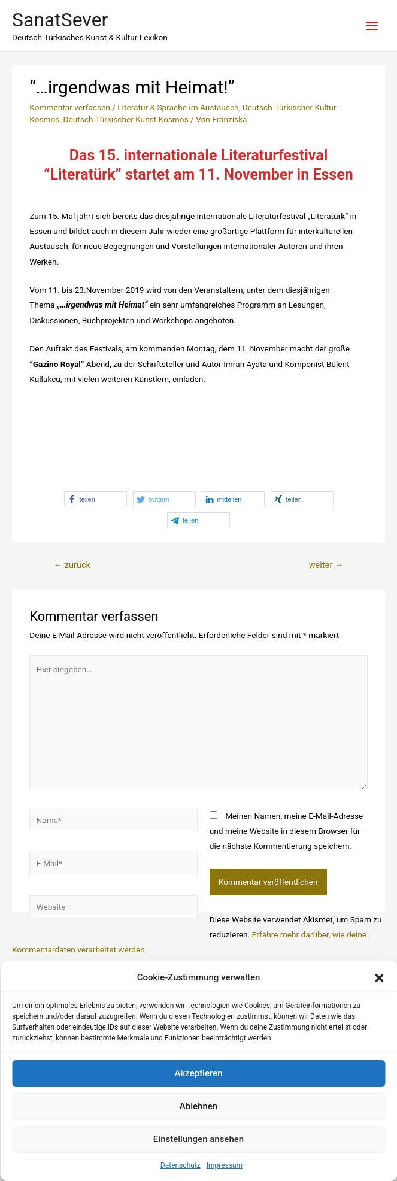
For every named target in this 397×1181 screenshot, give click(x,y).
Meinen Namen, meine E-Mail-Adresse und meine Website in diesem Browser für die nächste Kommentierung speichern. (286, 831)
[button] (379, 978)
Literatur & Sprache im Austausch (177, 107)
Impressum (225, 1165)
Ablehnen (198, 1106)
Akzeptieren (198, 1073)
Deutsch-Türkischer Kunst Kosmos (125, 119)
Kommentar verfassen (69, 107)
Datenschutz (180, 1165)
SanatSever (60, 19)
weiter (326, 565)
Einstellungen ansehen (198, 1139)
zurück (71, 565)
